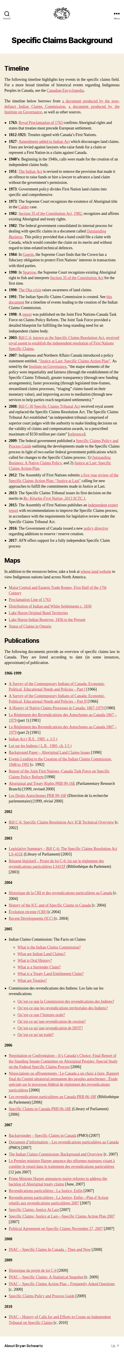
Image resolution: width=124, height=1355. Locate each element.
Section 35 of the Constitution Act (76, 277)
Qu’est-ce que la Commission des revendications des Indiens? (65, 1001)
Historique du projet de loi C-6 (33, 1270)
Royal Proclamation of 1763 (41, 122)
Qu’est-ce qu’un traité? (35, 1034)
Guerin (28, 254)
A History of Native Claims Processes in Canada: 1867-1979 (56, 708)
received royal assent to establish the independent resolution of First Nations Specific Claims (64, 343)
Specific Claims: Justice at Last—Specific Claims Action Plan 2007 (62, 1216)
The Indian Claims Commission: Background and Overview (56, 1154)
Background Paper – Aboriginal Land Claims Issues (49, 752)
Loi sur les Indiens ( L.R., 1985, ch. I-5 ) (40, 745)
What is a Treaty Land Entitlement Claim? (50, 973)
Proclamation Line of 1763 (30, 599)
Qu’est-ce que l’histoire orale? (41, 1015)
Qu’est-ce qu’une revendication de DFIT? (50, 1028)
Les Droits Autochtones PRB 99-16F (37, 795)
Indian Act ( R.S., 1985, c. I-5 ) (33, 739)
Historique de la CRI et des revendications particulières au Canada (60, 893)
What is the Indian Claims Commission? (49, 947)
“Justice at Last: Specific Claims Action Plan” (74, 361)
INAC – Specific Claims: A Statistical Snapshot (46, 1277)
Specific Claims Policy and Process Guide (42, 1296)
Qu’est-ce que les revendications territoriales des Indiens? (62, 1008)
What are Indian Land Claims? (41, 954)
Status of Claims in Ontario (30, 626)
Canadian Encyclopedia (65, 90)
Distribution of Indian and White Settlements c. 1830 (50, 606)
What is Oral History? (34, 960)
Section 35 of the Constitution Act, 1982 (50, 213)
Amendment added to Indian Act (44, 141)
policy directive (96, 528)
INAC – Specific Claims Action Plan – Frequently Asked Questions (62, 1284)
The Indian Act (30, 171)
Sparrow (29, 272)
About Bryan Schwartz (23, 1346)
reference (76, 434)
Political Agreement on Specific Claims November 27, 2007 (56, 1228)
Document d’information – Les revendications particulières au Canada (64, 1142)
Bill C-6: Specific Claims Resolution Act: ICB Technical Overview (61, 822)
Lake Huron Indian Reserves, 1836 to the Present (47, 619)
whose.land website (95, 571)
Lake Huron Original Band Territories (38, 613)
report (27, 314)
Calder (23, 207)
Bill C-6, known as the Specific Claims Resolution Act (61, 337)
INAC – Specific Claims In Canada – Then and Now (50, 1249)
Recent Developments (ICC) (31, 918)
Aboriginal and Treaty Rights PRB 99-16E (42, 783)
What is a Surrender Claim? (39, 967)
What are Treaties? (32, 980)
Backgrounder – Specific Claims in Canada (42, 1135)
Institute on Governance (47, 366)
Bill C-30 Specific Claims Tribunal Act (49, 406)
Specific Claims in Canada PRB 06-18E (40, 1109)
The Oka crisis (30, 290)
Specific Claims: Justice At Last (34, 1209)
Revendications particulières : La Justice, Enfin (45, 1190)
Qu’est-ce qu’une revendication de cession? (51, 1021)
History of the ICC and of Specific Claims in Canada (50, 905)
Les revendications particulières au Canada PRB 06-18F (52, 1096)
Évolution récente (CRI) (28, 911)
